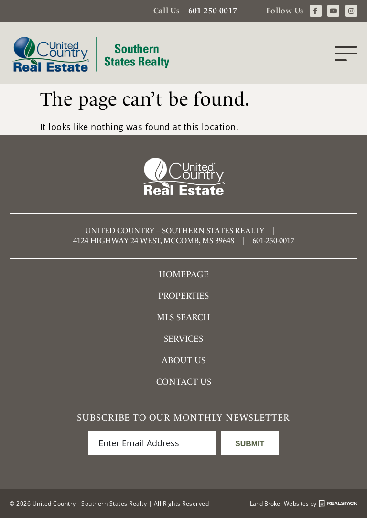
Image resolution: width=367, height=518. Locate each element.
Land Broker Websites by (303, 503)
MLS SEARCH (183, 317)
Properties (183, 296)
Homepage (184, 274)
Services (183, 339)
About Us (183, 360)
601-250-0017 (212, 10)
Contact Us (183, 382)
